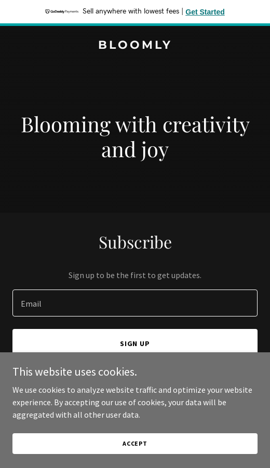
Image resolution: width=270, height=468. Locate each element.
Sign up (135, 343)
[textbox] (135, 303)
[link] (135, 45)
